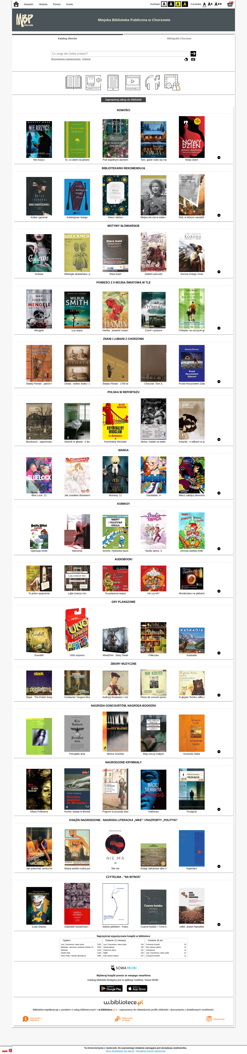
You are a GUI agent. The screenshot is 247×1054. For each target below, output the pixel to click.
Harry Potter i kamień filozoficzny (73, 956)
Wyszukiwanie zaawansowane (66, 59)
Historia (43, 4)
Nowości (28, 4)
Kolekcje (86, 59)
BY (185, 3)
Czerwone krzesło (153, 944)
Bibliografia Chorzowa (179, 38)
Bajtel (105, 953)
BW (171, 3)
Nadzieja (64, 950)
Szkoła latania (108, 947)
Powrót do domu (109, 950)
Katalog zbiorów (67, 38)
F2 (218, 3)
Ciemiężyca (150, 950)
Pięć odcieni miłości (111, 956)
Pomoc (57, 4)
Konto (69, 4)
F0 (204, 3)
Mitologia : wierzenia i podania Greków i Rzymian (80, 947)
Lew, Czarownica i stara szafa (72, 944)
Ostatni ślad (65, 953)
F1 (210, 3)
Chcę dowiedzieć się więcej (120, 1051)
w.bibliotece (106, 1009)
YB (178, 3)
